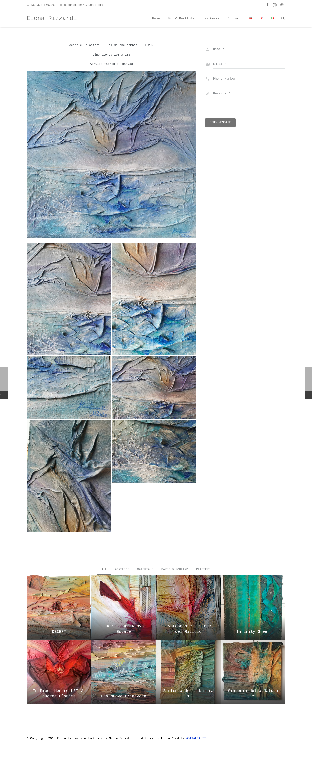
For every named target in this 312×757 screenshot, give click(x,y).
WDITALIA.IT (197, 738)
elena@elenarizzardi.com (83, 5)
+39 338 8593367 (43, 5)
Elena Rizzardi (52, 18)
